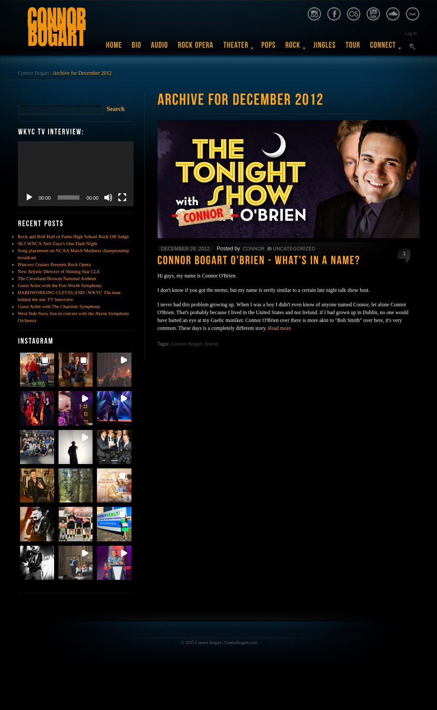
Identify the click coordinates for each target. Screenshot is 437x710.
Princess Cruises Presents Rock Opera (54, 264)
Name (211, 343)
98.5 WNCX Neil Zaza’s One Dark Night (57, 243)
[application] (76, 173)
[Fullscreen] (122, 197)
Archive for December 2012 (82, 73)
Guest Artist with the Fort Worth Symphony (60, 285)
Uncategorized (294, 248)
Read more (279, 328)
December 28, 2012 (185, 248)
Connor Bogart (33, 73)
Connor (254, 248)
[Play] (29, 197)
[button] (37, 370)
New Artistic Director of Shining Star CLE (59, 271)
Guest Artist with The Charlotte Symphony (59, 306)
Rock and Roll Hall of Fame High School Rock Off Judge (73, 236)
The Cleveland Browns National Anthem (57, 278)
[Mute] (108, 197)
